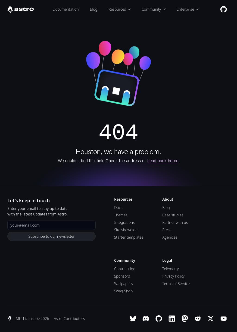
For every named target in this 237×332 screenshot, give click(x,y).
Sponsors (122, 276)
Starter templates (128, 237)
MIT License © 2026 (33, 318)
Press (166, 229)
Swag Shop (123, 291)
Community (154, 9)
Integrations (124, 222)
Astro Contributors (69, 318)
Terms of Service (176, 283)
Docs (118, 207)
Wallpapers (123, 283)
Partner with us (175, 222)
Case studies (172, 215)
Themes (120, 215)
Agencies (169, 237)
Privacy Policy (173, 276)
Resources (120, 9)
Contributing (124, 268)
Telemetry (170, 268)
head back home (162, 160)
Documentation (66, 9)
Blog (93, 9)
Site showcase (125, 229)
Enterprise (188, 9)
